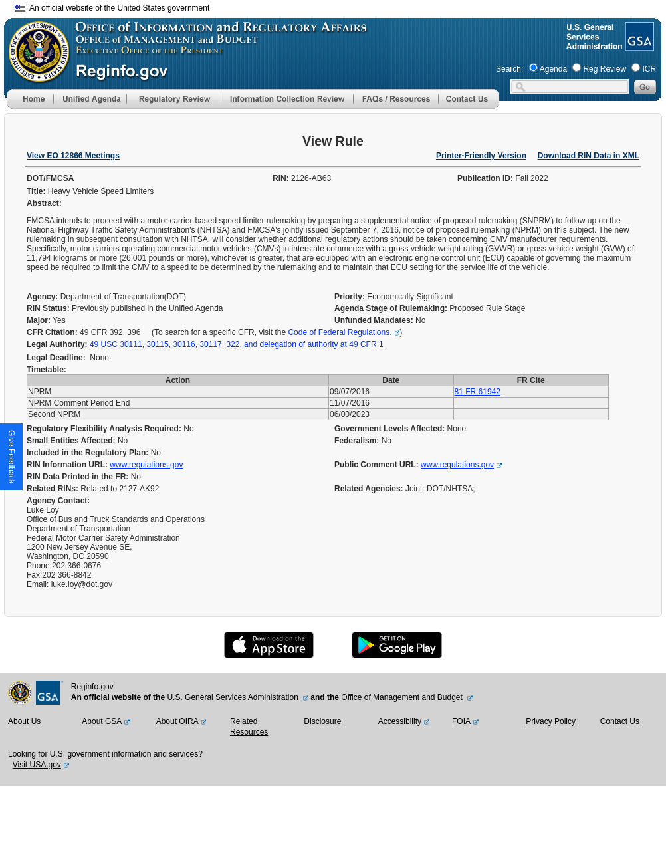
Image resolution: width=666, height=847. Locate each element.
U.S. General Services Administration (233, 697)
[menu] (89, 99)
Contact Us (619, 721)
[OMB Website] (34, 76)
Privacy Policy (551, 721)
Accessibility (399, 721)
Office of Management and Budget (403, 697)
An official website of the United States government (112, 8)
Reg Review (604, 69)
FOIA (461, 721)
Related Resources (249, 727)
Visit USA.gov (37, 764)
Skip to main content (341, 6)
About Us (24, 721)
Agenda (553, 69)
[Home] (30, 106)
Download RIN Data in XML (588, 155)
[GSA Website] (638, 45)
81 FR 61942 (477, 391)
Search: (509, 69)
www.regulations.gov (146, 464)
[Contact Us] (468, 106)
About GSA (102, 721)
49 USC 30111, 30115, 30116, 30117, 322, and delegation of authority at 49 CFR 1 (238, 344)
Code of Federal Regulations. (339, 332)
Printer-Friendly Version (481, 155)
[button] (89, 99)
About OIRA (177, 721)
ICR (649, 69)
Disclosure (322, 721)
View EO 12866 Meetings (73, 155)
